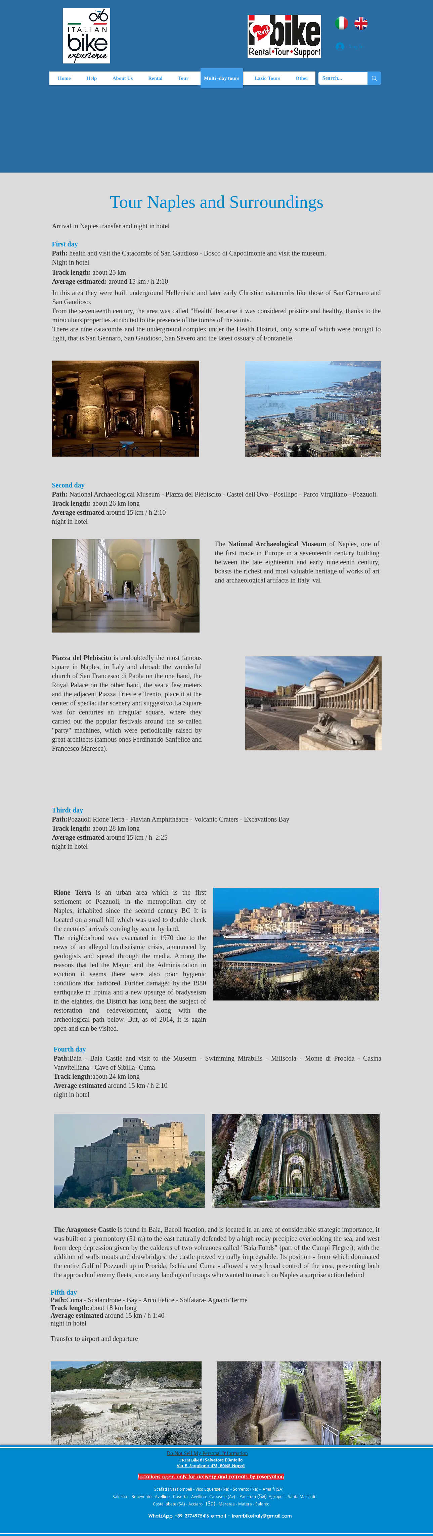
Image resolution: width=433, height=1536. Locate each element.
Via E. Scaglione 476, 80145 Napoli (211, 1465)
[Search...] (338, 78)
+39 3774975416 (192, 1516)
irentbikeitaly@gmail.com (262, 1516)
